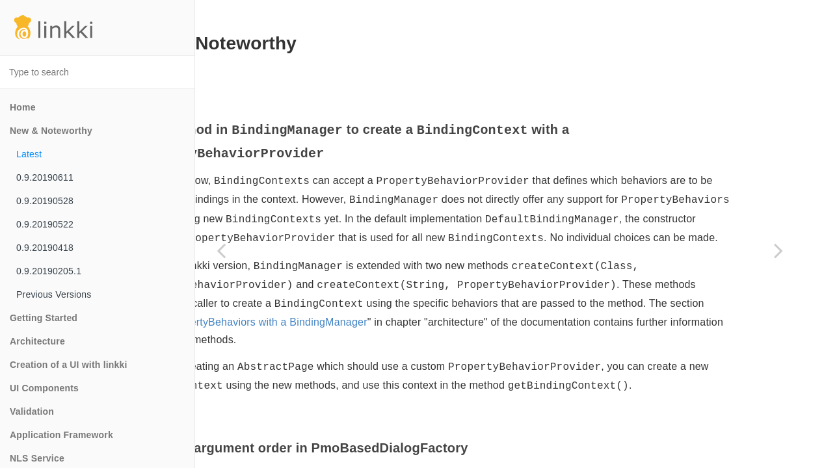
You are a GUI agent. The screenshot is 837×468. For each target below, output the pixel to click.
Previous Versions (53, 294)
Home (23, 107)
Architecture (37, 341)
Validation (32, 411)
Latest (29, 154)
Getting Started (43, 318)
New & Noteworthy (51, 130)
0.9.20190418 (44, 247)
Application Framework (61, 435)
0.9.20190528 (44, 201)
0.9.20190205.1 (48, 271)
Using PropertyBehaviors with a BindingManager (517, 363)
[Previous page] (221, 250)
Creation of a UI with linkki (68, 364)
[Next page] (778, 250)
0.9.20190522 (44, 224)
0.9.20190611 (44, 177)
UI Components (44, 388)
